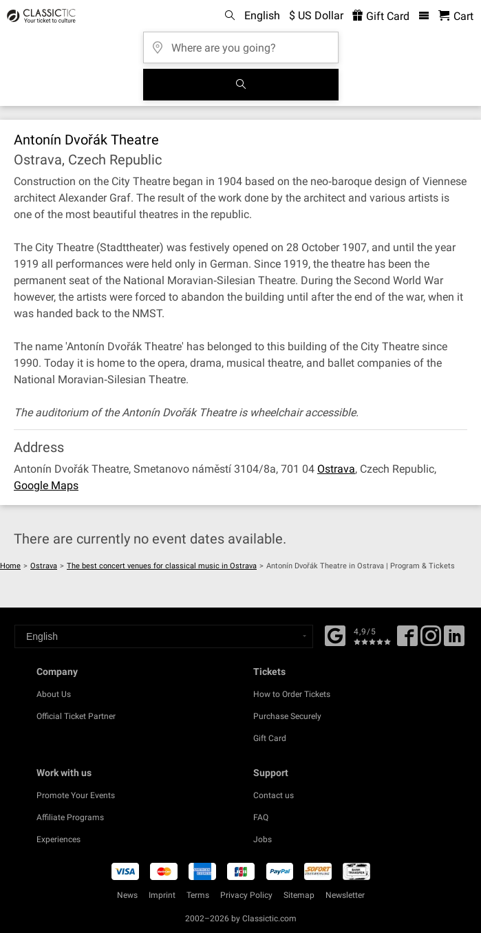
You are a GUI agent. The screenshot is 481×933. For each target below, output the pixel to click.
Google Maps (46, 485)
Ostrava (336, 468)
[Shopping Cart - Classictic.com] (455, 16)
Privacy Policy (246, 895)
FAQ (260, 817)
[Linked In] (454, 640)
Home (10, 565)
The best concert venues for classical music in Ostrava (162, 565)
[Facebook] (335, 634)
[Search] (241, 84)
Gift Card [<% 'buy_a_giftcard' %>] (380, 16)
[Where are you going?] (240, 43)
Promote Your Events (75, 795)
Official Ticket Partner (76, 716)
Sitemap (299, 895)
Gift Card (269, 738)
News (127, 895)
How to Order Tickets (291, 694)
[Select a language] (163, 636)
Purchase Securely (287, 716)
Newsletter (345, 895)
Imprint (162, 895)
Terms (197, 895)
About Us (53, 694)
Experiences (58, 839)
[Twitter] (430, 640)
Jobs (262, 839)
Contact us (273, 795)
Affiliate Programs (70, 817)
